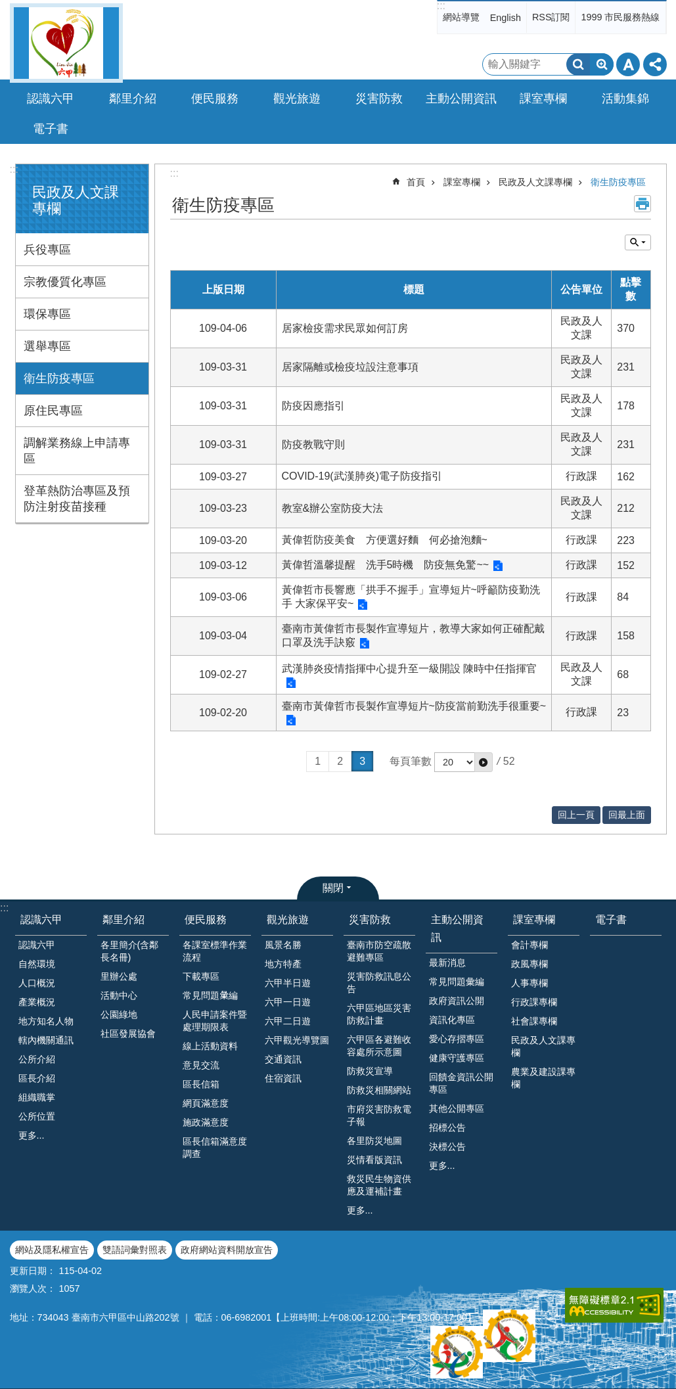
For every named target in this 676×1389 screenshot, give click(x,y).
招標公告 (447, 1127)
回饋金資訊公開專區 (461, 1083)
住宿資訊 (283, 1078)
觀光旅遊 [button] (297, 98)
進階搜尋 (602, 64)
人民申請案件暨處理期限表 (215, 1020)
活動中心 (119, 995)
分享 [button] (655, 64)
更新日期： (33, 1270)
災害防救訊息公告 (379, 982)
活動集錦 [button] (625, 98)
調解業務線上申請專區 (77, 450)
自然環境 (36, 964)
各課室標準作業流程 (215, 951)
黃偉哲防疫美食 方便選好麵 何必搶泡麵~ (384, 539)
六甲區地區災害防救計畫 (379, 1014)
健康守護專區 (456, 1058)
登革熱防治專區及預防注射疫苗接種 (77, 498)
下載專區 (201, 976)
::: (441, 5)
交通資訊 (283, 1059)
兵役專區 (47, 249)
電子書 (50, 128)
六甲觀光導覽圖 (297, 1040)
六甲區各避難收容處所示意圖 (379, 1045)
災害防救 (370, 919)
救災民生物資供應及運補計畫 (379, 1184)
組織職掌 (36, 1097)
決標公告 (447, 1146)
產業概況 (36, 1002)
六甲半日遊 (288, 983)
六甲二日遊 (288, 1021)
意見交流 (201, 1065)
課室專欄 (461, 182)
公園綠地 (119, 1014)
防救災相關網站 (379, 1090)
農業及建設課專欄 (543, 1077)
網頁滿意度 (206, 1103)
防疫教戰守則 (313, 444)
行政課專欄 (534, 1002)
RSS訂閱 (551, 17)
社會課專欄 (534, 1021)
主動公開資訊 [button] (461, 98)
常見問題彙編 (456, 981)
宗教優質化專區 (65, 281)
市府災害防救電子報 (379, 1115)
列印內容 (642, 203)
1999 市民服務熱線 (620, 17)
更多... (31, 1135)
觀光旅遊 (288, 919)
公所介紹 (36, 1059)
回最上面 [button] (626, 814)
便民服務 (206, 919)
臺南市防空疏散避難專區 (379, 951)
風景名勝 (283, 945)
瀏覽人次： (33, 1288)
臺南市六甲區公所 (66, 43)
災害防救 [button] (379, 98)
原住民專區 (53, 410)
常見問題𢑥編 (210, 995)
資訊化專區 (452, 1019)
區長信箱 (201, 1084)
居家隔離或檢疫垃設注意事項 (350, 367)
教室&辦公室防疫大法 (333, 508)
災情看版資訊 (374, 1159)
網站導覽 (461, 17)
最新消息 (447, 962)
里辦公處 (119, 976)
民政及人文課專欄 (535, 182)
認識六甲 (41, 919)
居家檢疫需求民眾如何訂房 (345, 328)
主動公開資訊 (457, 928)
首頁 (416, 182)
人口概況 (36, 983)
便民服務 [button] (214, 98)
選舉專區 (47, 346)
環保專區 (47, 314)
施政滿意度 (206, 1122)
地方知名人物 (46, 1021)
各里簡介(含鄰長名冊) (130, 951)
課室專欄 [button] (543, 98)
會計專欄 (529, 945)
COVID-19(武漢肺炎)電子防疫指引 (362, 476)
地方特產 (283, 964)
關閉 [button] (333, 888)
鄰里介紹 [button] (132, 98)
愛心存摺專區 (456, 1039)
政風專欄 (529, 964)
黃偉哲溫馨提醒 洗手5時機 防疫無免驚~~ (385, 564)
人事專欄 (529, 983)
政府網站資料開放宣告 (227, 1249)
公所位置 (36, 1116)
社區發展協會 (128, 1033)
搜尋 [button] (578, 64)
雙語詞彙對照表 (134, 1249)
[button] (483, 762)
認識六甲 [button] (50, 98)
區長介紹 (36, 1078)
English (505, 17)
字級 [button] (628, 64)
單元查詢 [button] (638, 242)
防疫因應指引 (313, 405)
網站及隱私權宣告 (52, 1249)
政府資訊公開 (456, 1000)
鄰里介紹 (123, 919)
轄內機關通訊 (46, 1040)
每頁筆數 (411, 761)
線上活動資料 (210, 1046)
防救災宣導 (370, 1071)
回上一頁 (576, 814)
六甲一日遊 (288, 1002)
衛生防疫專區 (59, 378)
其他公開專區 (456, 1108)
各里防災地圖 (374, 1140)
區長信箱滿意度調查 (215, 1147)
